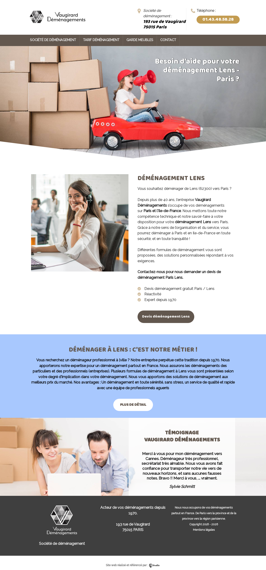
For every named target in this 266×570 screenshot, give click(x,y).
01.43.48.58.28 (218, 19)
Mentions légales (204, 529)
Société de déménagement (53, 40)
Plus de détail (133, 405)
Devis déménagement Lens (166, 316)
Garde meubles (139, 40)
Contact (168, 40)
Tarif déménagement (101, 40)
